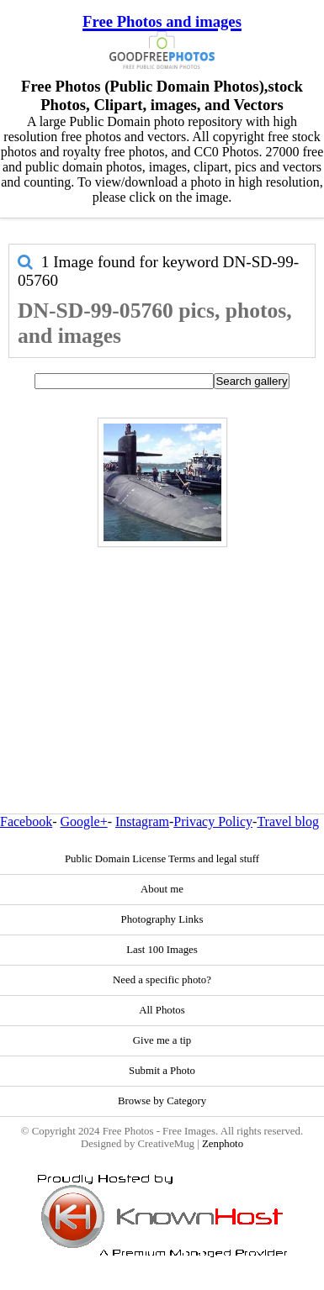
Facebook (26, 821)
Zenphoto (222, 1144)
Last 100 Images (162, 950)
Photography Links (162, 919)
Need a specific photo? (162, 980)
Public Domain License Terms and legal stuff (162, 859)
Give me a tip (162, 1040)
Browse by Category (162, 1101)
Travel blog (288, 821)
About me (162, 889)
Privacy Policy (212, 821)
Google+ (84, 821)
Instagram (142, 821)
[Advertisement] (158, 644)
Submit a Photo (162, 1071)
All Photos (161, 1010)
